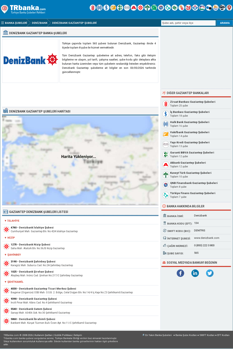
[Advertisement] (80, 95)
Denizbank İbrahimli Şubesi (37, 319)
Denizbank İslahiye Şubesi (36, 227)
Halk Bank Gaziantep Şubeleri (189, 122)
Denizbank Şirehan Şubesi (36, 271)
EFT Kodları (223, 335)
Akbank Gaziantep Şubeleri (188, 162)
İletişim (78, 335)
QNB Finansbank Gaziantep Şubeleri (194, 183)
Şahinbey (14, 254)
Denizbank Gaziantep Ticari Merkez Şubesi (47, 288)
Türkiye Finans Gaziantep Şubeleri (192, 193)
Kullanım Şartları (43, 335)
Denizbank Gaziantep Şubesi (38, 298)
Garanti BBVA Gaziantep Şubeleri (192, 152)
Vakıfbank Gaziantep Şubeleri (189, 132)
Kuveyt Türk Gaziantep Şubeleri (190, 172)
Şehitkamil (15, 281)
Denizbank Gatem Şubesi (35, 308)
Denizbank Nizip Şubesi (34, 244)
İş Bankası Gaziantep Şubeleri (190, 112)
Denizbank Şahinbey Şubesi (37, 261)
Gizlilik (63, 335)
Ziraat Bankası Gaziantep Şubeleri (192, 101)
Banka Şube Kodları (186, 335)
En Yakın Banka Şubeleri (158, 335)
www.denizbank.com (206, 237)
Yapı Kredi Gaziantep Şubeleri (190, 142)
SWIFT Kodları (207, 335)
